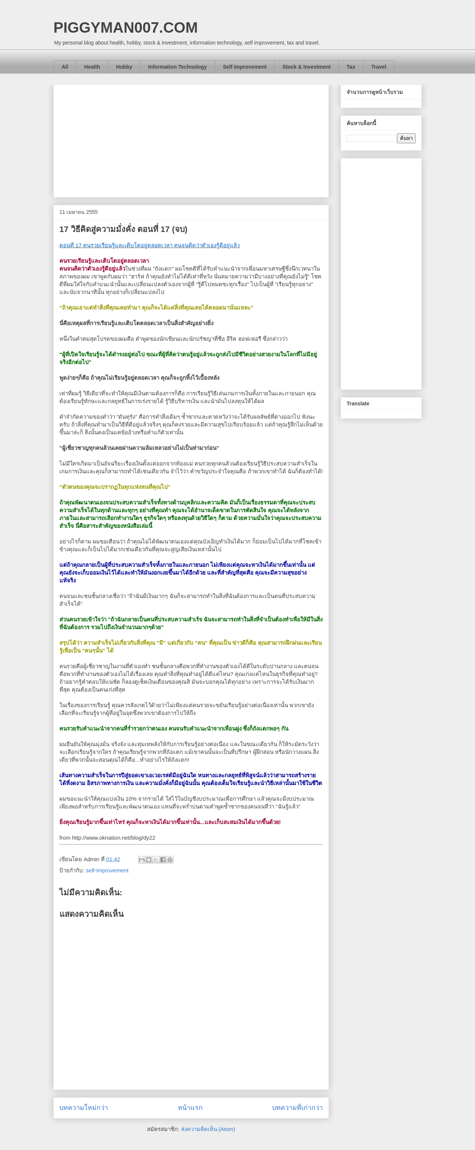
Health (92, 67)
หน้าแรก (190, 1107)
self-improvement (107, 870)
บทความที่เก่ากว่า (297, 1107)
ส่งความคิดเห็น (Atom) (208, 1129)
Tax (351, 67)
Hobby (124, 67)
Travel (378, 67)
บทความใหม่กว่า (83, 1107)
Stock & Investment (306, 67)
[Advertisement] (191, 140)
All (65, 67)
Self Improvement (244, 67)
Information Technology (177, 67)
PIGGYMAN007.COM (125, 27)
